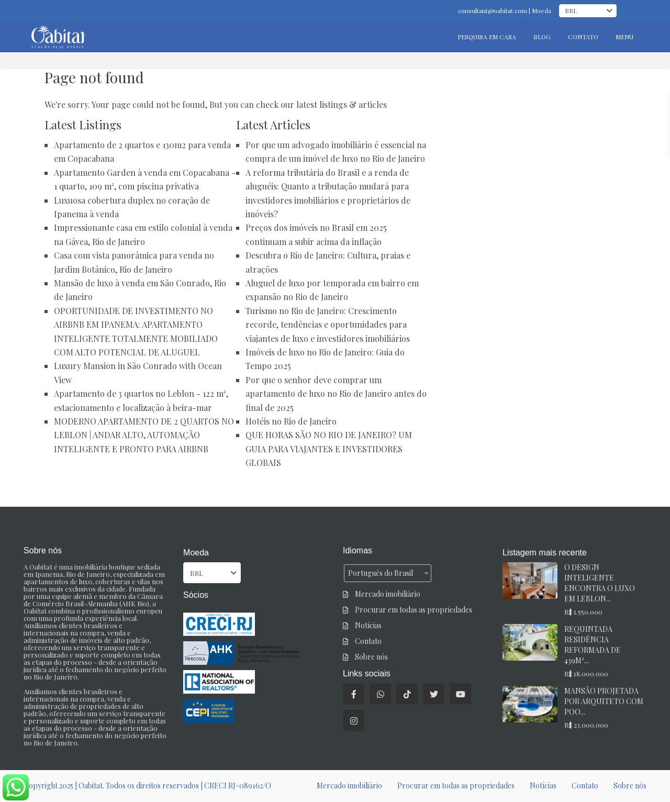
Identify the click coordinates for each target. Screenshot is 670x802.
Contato (368, 641)
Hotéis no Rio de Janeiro (291, 421)
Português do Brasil (380, 573)
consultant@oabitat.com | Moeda (504, 10)
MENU (624, 36)
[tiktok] (407, 694)
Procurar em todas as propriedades (413, 610)
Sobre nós (371, 657)
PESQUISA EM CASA (486, 36)
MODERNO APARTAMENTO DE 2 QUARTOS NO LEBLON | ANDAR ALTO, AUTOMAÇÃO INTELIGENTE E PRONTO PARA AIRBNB (144, 435)
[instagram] (353, 720)
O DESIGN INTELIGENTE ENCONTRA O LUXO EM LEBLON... (599, 583)
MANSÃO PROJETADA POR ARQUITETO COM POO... (603, 701)
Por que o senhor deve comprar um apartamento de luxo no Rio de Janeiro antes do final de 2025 (336, 393)
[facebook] (353, 694)
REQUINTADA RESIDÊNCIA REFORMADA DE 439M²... (592, 644)
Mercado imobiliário (387, 594)
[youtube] (460, 694)
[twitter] (433, 694)
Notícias (368, 625)
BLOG (542, 36)
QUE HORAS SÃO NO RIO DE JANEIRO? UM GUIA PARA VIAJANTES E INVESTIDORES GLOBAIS (328, 448)
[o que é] (380, 694)
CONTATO (583, 36)
